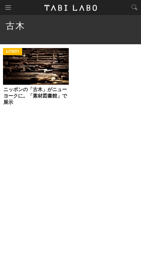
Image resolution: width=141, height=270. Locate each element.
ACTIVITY (12, 52)
